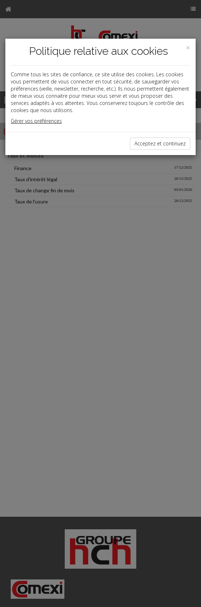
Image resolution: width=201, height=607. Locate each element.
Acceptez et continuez (160, 143)
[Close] (188, 48)
